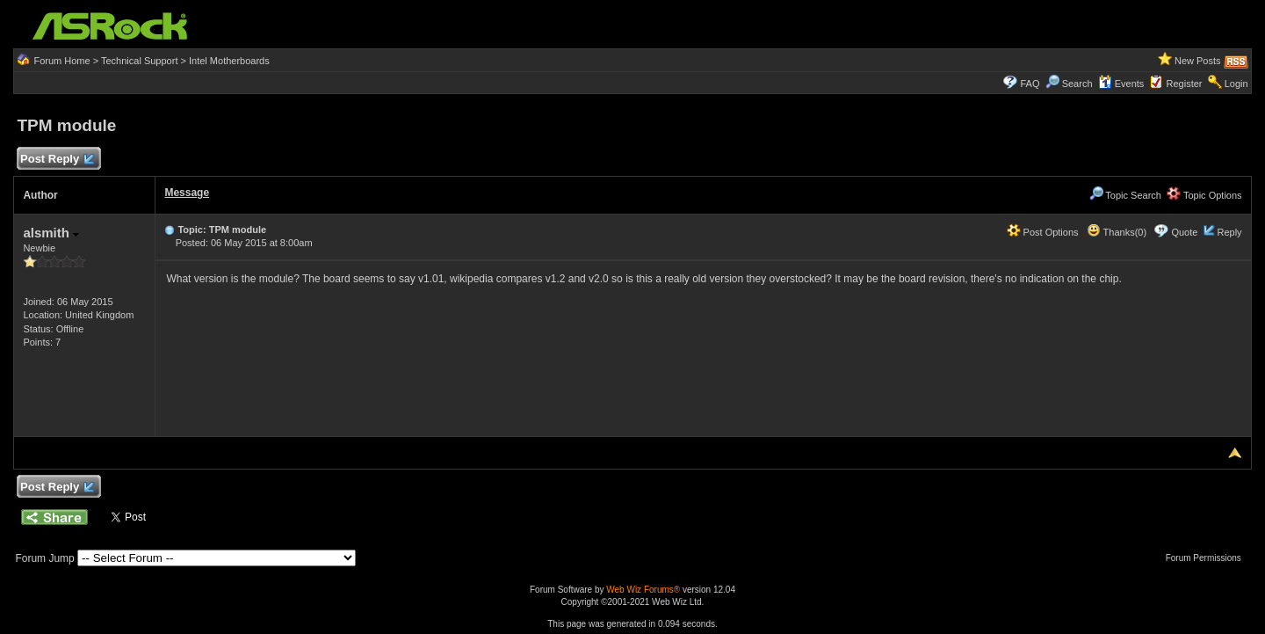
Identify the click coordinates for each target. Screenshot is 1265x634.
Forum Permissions (1208, 558)
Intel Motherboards (229, 60)
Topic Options (1204, 195)
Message (186, 192)
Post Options (1043, 232)
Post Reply (56, 159)
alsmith (51, 232)
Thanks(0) (1116, 232)
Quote (1184, 232)
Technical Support (139, 60)
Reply (1229, 232)
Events (1121, 83)
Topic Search (1125, 195)
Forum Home (61, 60)
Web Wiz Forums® (643, 589)
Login (1236, 83)
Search (1077, 83)
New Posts (1198, 60)
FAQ (1029, 83)
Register (1185, 83)
